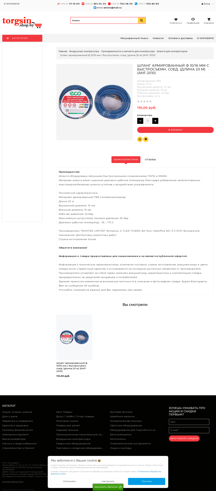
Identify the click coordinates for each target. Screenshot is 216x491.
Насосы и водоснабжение (19, 443)
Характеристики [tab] (126, 159)
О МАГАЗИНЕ (205, 38)
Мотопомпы (118, 439)
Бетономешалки (121, 434)
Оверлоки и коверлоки (17, 421)
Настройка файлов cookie (12, 482)
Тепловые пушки (67, 421)
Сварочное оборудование (73, 443)
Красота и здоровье (15, 425)
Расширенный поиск (134, 38)
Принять (147, 481)
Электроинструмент (15, 434)
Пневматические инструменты (130, 443)
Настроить (108, 481)
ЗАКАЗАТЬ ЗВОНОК (106, 487)
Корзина (209, 21)
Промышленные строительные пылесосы (81, 434)
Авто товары (64, 411)
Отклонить (69, 481)
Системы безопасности (17, 430)
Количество (144, 115)
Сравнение (193, 20)
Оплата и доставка (180, 38)
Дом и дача (9, 416)
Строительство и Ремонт (18, 448)
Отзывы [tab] (150, 159)
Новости (158, 38)
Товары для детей (68, 425)
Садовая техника (67, 430)
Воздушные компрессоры (73, 439)
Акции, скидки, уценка (17, 411)
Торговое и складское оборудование (80, 448)
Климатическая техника (126, 421)
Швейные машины (122, 416)
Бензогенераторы (14, 439)
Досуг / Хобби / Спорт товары (75, 416)
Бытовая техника (121, 411)
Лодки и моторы (121, 448)
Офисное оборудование (126, 425)
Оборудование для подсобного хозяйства (135, 430)
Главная (63, 51)
